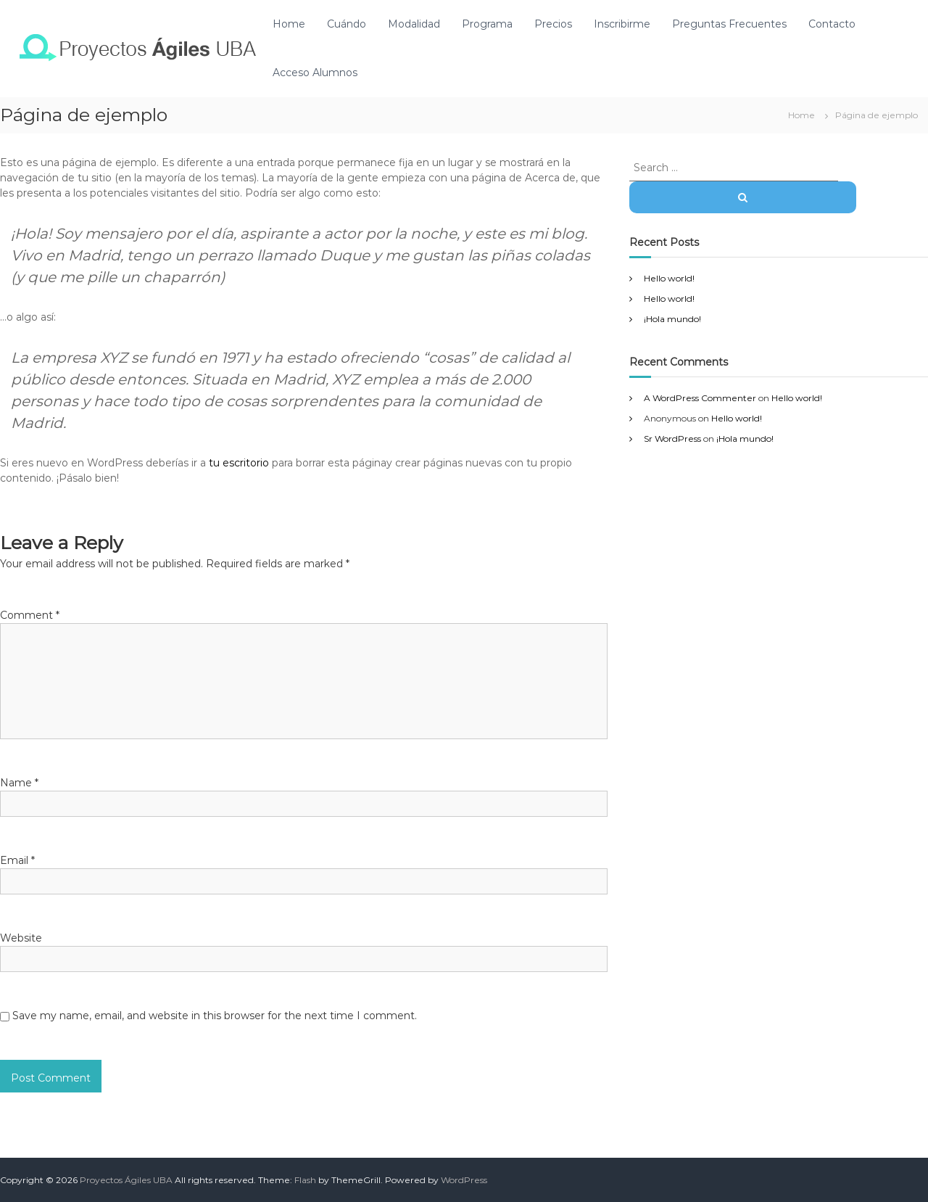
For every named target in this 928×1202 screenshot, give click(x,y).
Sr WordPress (672, 438)
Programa (487, 23)
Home (289, 23)
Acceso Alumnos (315, 72)
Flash (305, 1179)
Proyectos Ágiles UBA (126, 1179)
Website (21, 937)
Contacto (832, 23)
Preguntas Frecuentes (729, 23)
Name (19, 782)
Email (17, 860)
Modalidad (414, 23)
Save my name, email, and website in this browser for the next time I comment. (214, 1015)
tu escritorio (239, 462)
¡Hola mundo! (672, 318)
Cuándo (346, 23)
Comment (29, 615)
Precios (553, 23)
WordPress (464, 1179)
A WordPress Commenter (700, 397)
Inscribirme (622, 23)
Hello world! (669, 278)
